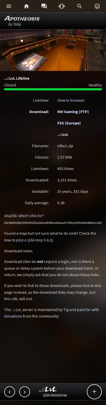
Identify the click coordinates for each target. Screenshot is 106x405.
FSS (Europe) (69, 123)
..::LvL (62, 134)
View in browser (71, 100)
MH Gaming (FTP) (73, 111)
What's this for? (31, 215)
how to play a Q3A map (23, 239)
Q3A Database (55, 394)
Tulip (17, 24)
